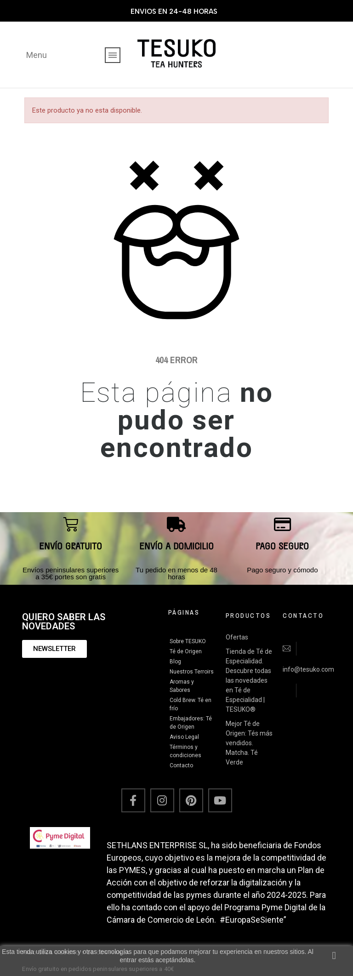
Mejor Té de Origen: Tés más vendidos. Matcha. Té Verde (249, 743)
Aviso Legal (184, 737)
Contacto (181, 765)
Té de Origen (186, 651)
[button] (54, 649)
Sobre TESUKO (188, 641)
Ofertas (237, 637)
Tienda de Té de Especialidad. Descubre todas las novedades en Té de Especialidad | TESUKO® (249, 680)
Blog (175, 661)
